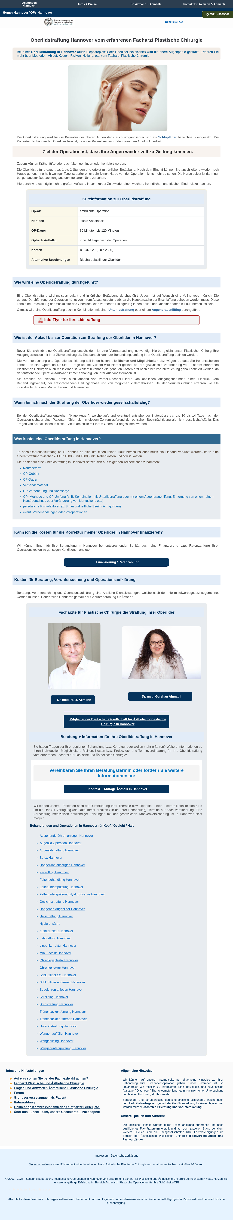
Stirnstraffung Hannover (56, 1004)
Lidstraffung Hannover (55, 938)
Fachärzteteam (150, 1128)
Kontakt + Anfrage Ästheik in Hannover (117, 789)
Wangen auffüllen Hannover (59, 1033)
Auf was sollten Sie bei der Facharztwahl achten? (51, 1078)
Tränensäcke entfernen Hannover (63, 1019)
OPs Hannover (41, 12)
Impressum (102, 1155)
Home (7, 12)
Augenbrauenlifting (166, 309)
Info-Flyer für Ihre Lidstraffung (72, 320)
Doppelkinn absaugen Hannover (62, 865)
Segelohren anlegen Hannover (61, 989)
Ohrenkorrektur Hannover (58, 967)
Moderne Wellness (40, 1164)
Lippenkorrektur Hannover (58, 945)
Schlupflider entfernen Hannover (62, 982)
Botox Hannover (51, 857)
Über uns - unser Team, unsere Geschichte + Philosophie (57, 1112)
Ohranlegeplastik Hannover (59, 960)
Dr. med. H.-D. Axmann (74, 700)
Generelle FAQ (174, 21)
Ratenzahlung (24, 1102)
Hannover (21, 12)
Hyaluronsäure (50, 923)
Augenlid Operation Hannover (60, 843)
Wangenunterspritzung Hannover (63, 1048)
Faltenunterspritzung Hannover (61, 887)
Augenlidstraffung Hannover (59, 850)
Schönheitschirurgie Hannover (31, 1189)
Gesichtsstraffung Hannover (59, 901)
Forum (19, 1093)
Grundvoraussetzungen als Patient (40, 1097)
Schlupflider (167, 137)
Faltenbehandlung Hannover (60, 879)
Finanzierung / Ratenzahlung (117, 562)
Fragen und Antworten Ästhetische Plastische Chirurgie (56, 1088)
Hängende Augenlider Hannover (62, 909)
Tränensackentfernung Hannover (63, 1011)
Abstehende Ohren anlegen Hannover (66, 835)
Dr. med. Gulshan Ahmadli (161, 696)
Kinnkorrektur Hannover (56, 931)
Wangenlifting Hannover (56, 1041)
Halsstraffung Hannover (56, 916)
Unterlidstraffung (121, 309)
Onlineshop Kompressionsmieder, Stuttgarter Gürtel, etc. (57, 1107)
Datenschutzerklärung (124, 1155)
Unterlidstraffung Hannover (59, 1026)
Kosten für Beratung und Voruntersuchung (173, 1107)
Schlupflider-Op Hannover (58, 975)
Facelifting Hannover (54, 872)
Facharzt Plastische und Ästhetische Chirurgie (49, 1083)
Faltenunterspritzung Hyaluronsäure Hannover (72, 894)
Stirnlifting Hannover (54, 997)
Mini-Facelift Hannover (55, 953)
